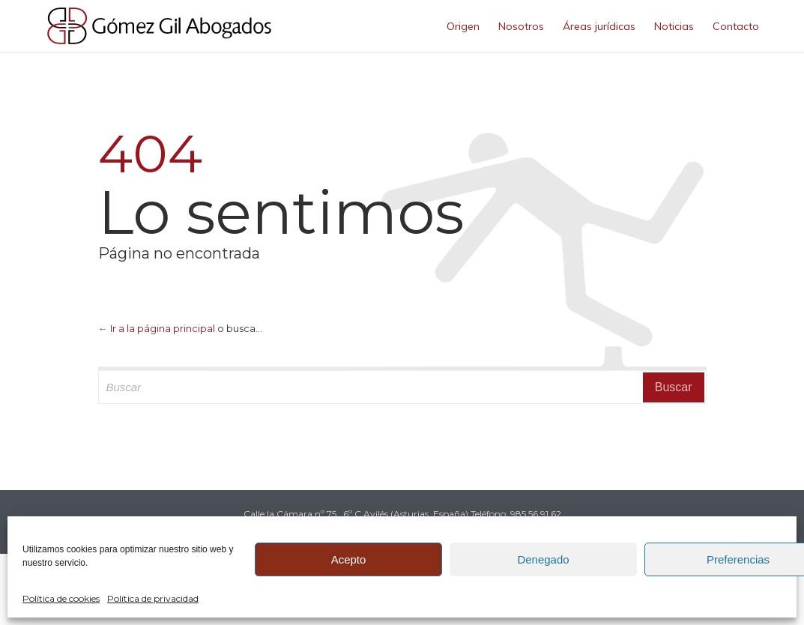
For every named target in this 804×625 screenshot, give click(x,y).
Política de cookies (61, 598)
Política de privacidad (153, 598)
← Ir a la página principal (156, 328)
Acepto (348, 559)
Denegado (543, 559)
